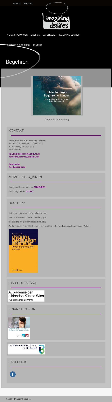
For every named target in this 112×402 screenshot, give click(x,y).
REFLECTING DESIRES (18, 45)
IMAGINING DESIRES (69, 35)
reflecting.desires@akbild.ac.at (24, 157)
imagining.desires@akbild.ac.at (24, 154)
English (28, 3)
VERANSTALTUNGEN (17, 35)
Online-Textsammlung (57, 119)
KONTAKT (37, 45)
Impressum (14, 164)
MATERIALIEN (49, 35)
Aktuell (17, 3)
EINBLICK (35, 35)
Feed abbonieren (17, 167)
